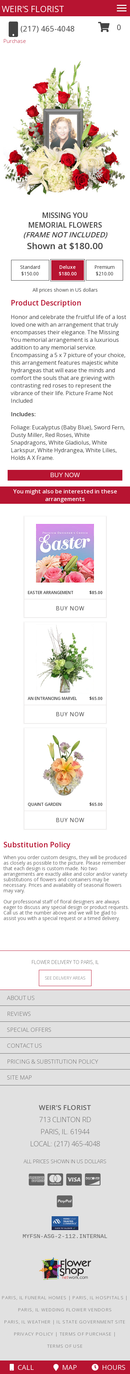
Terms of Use (65, 1346)
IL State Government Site (91, 1322)
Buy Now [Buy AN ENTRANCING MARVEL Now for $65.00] (70, 714)
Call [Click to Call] (22, 1367)
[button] (109, 29)
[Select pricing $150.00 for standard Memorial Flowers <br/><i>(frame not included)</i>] (30, 270)
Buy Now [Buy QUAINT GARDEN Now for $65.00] (70, 820)
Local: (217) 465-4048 (65, 1143)
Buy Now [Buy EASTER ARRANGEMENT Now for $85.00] (70, 608)
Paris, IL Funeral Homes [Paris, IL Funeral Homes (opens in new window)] (34, 1297)
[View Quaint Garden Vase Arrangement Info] (65, 765)
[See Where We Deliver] (65, 977)
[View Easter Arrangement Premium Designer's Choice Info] (65, 553)
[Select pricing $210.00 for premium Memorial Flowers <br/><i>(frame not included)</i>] (104, 270)
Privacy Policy (34, 1334)
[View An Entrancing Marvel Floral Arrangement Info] (65, 659)
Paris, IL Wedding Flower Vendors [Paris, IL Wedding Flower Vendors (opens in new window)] (65, 1310)
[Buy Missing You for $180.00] (65, 475)
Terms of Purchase (86, 1334)
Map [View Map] (65, 1367)
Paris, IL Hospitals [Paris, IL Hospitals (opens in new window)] (98, 1297)
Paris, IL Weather (27, 1322)
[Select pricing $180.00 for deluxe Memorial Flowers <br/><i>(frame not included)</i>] (67, 270)
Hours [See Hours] (108, 1367)
